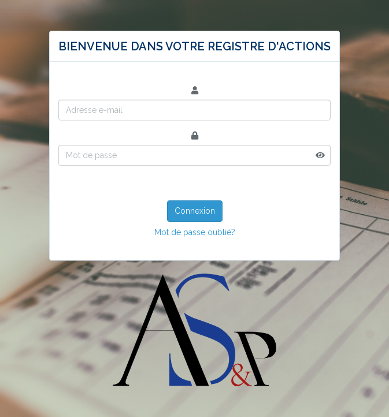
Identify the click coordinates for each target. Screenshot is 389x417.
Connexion (195, 210)
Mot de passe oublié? (194, 232)
